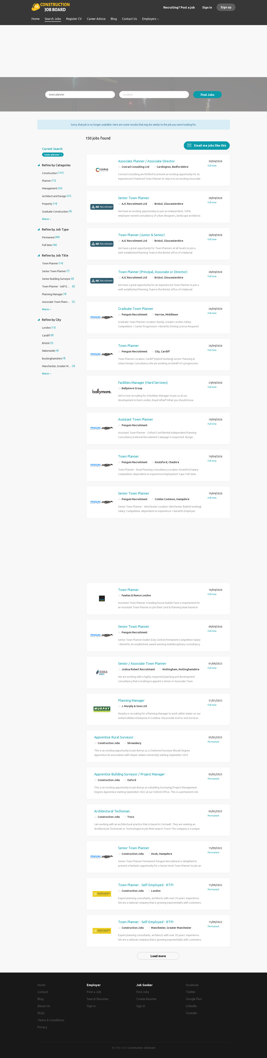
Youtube (191, 1012)
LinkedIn (191, 1005)
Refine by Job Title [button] (54, 255)
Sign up (226, 7)
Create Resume (146, 998)
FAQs (40, 1012)
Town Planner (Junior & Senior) (141, 234)
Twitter (190, 991)
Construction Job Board (141, 1047)
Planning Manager (131, 700)
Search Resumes (98, 998)
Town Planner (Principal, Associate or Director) (152, 271)
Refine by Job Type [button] (55, 229)
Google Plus (194, 998)
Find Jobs (207, 94)
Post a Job (94, 991)
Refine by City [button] (51, 319)
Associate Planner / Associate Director (146, 161)
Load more (158, 955)
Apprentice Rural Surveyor (114, 737)
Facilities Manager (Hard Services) (143, 382)
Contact (42, 991)
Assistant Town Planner (135, 419)
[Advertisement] (133, 51)
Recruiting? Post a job (179, 7)
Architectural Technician (112, 811)
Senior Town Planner (133, 197)
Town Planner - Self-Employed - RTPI (145, 884)
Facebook (192, 984)
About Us (43, 1005)
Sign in (207, 7)
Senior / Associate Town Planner (142, 663)
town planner (52, 154)
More (45, 218)
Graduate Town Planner (135, 308)
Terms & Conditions (50, 1019)
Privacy (42, 1026)
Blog (40, 998)
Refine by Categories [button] (56, 164)
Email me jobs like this (209, 145)
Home (41, 984)
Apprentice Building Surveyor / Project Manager (129, 774)
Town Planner (128, 345)
